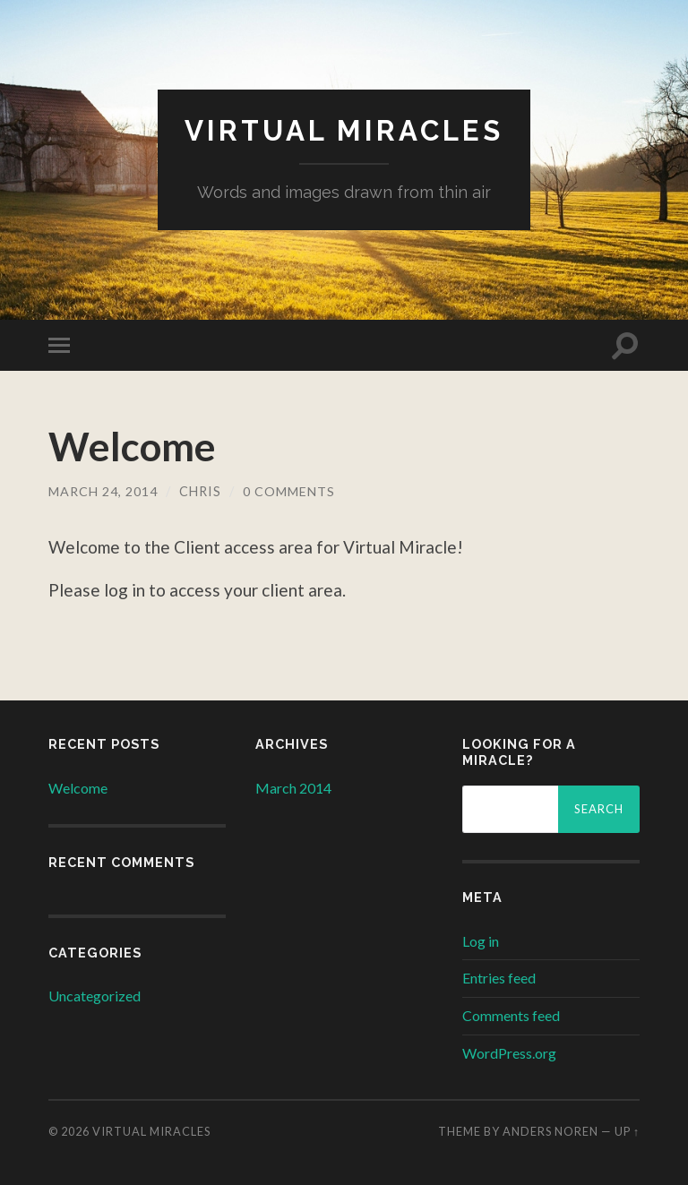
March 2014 (293, 786)
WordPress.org (509, 1051)
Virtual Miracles (344, 130)
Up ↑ (627, 1130)
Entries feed (499, 977)
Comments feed (511, 1015)
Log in (480, 940)
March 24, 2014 (103, 491)
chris (200, 491)
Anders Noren (550, 1130)
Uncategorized (94, 994)
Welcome (133, 446)
